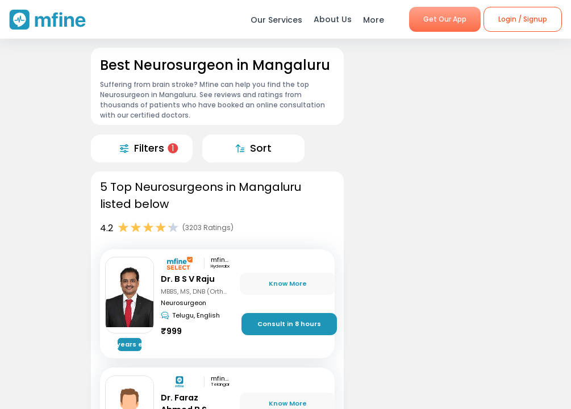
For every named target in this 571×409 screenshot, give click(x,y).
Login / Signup (522, 19)
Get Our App (444, 19)
